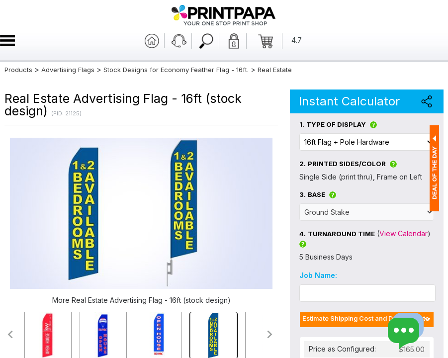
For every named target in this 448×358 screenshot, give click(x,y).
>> (270, 334)
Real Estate (275, 70)
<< (9, 334)
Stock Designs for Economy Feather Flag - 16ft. (176, 70)
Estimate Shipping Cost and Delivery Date (365, 318)
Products (18, 70)
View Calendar (403, 233)
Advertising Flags (67, 70)
